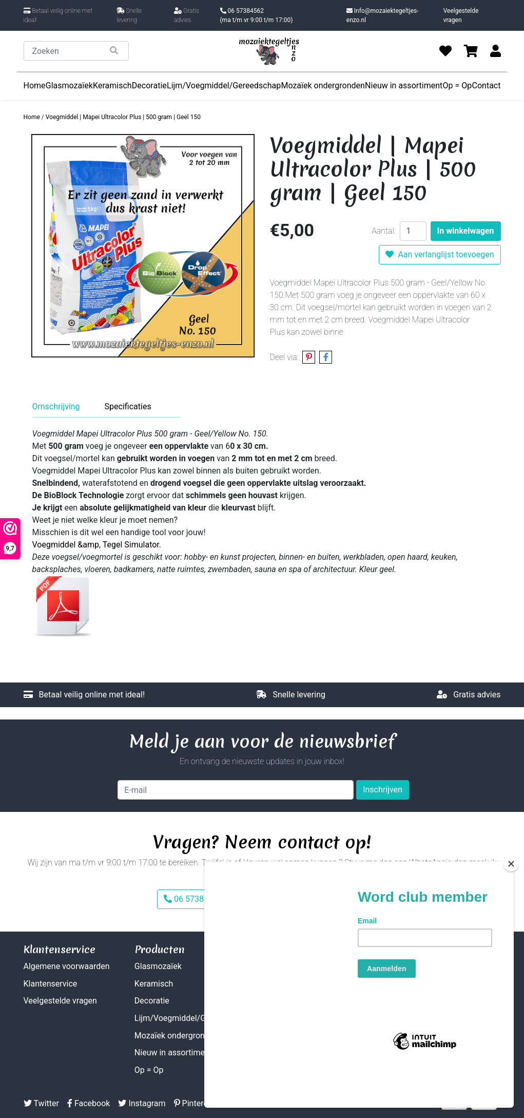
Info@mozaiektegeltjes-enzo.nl (382, 15)
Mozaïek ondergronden (322, 85)
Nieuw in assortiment (403, 85)
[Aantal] (413, 231)
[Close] (511, 900)
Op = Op (457, 85)
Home (35, 85)
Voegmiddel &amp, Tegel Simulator (95, 544)
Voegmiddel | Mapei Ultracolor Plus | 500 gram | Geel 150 (123, 117)
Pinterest (194, 1103)
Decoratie (149, 85)
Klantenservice (50, 984)
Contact (486, 85)
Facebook (88, 1103)
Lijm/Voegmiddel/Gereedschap (224, 85)
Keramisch (112, 85)
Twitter (41, 1103)
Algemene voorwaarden (67, 966)
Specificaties (128, 406)
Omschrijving (56, 406)
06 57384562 (256, 16)
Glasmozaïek (69, 85)
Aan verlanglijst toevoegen (439, 254)
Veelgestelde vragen (461, 15)
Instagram (141, 1103)
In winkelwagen (465, 231)
